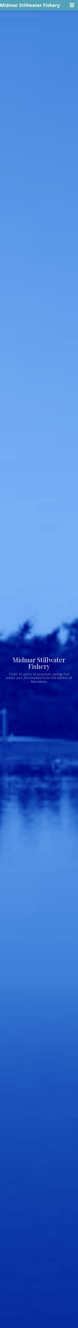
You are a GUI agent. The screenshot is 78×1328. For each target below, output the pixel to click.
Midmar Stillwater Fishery (30, 5)
